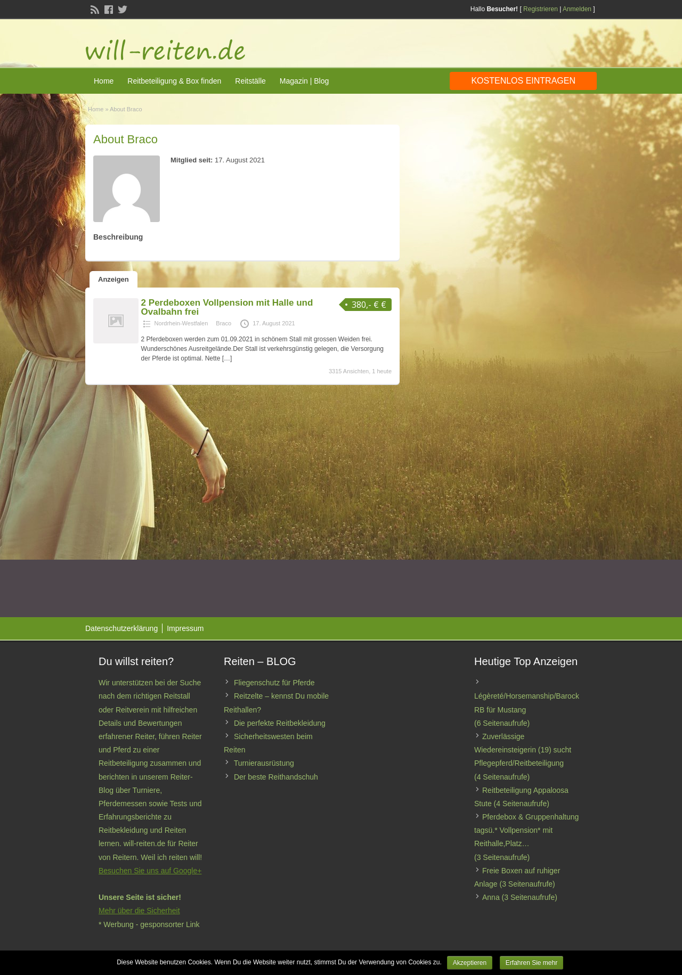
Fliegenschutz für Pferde (274, 682)
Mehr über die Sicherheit (139, 910)
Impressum (185, 628)
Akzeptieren (469, 962)
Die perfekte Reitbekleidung (280, 723)
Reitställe (250, 81)
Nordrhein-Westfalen (181, 323)
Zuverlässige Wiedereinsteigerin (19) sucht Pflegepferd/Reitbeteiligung (522, 749)
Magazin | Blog (304, 81)
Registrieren (540, 9)
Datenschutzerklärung (121, 628)
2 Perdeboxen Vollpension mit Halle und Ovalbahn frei (227, 307)
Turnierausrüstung (264, 763)
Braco (223, 323)
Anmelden (577, 9)
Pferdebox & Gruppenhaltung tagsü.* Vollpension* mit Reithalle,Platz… (526, 830)
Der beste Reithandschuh (276, 777)
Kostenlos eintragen (523, 80)
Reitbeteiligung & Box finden (174, 81)
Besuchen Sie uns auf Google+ (150, 870)
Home (103, 81)
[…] (227, 358)
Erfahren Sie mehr (531, 962)
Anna (491, 897)
